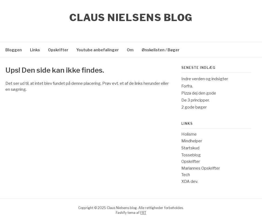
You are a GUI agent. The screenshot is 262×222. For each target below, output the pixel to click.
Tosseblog (191, 155)
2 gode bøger (194, 107)
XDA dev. (189, 181)
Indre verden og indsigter (204, 78)
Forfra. (187, 86)
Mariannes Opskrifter (200, 168)
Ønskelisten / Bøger (160, 50)
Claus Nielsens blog (131, 17)
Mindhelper (191, 141)
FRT (143, 213)
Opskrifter (58, 50)
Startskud (190, 148)
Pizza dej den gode (198, 93)
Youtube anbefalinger (97, 50)
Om (130, 50)
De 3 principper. (195, 100)
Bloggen (13, 50)
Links (35, 50)
